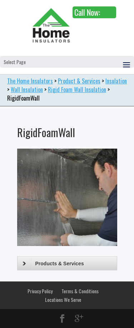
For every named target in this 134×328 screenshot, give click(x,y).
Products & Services (53, 263)
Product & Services (79, 81)
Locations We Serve (63, 299)
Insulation (116, 81)
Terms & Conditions (80, 291)
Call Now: (87, 12)
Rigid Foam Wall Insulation (77, 89)
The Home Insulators (30, 81)
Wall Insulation (27, 89)
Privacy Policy (40, 291)
